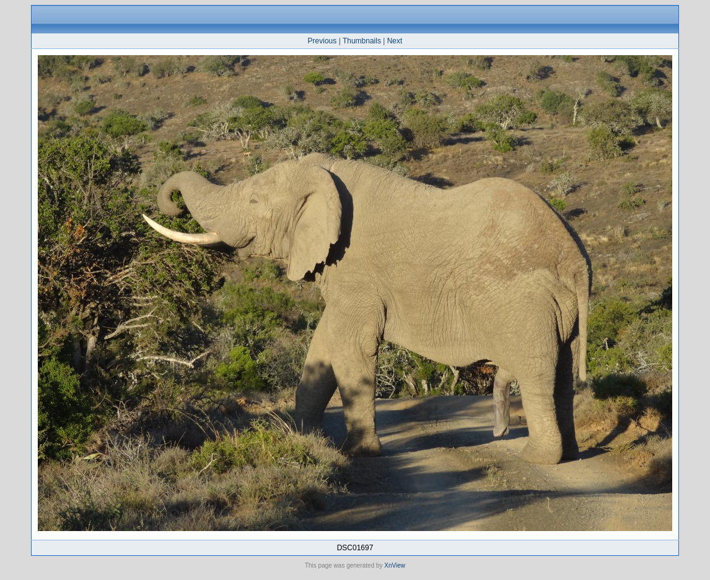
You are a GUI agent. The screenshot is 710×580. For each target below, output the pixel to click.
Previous (322, 41)
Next (395, 41)
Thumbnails (362, 41)
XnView (394, 565)
